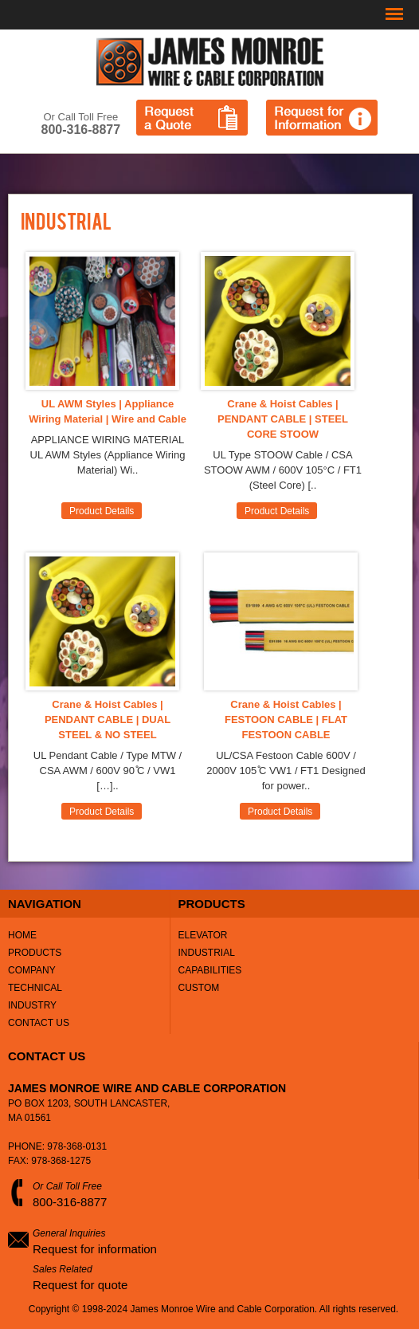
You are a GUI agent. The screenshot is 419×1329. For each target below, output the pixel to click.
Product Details (101, 511)
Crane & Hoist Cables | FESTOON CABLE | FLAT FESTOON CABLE (286, 719)
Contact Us (38, 1022)
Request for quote (80, 1285)
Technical (35, 987)
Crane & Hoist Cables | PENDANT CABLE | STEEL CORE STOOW (282, 419)
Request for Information (322, 118)
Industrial (206, 952)
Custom (199, 987)
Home (22, 935)
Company (32, 970)
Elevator (203, 935)
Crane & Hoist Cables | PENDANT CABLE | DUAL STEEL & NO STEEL (107, 719)
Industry (32, 1005)
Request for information (95, 1249)
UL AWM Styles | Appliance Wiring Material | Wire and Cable (107, 411)
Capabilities (210, 970)
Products (34, 952)
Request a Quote (192, 118)
